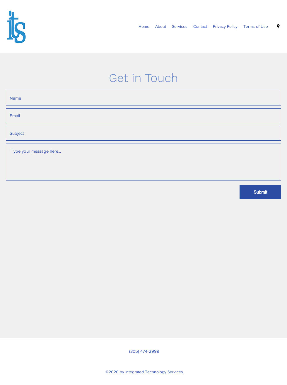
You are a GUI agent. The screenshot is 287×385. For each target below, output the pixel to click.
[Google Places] (278, 26)
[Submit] (260, 192)
